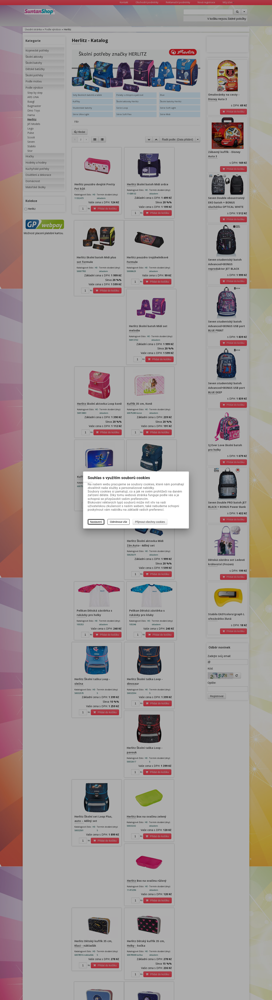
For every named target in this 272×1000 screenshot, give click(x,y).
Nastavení (96, 521)
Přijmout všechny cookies (150, 521)
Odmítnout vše (118, 521)
